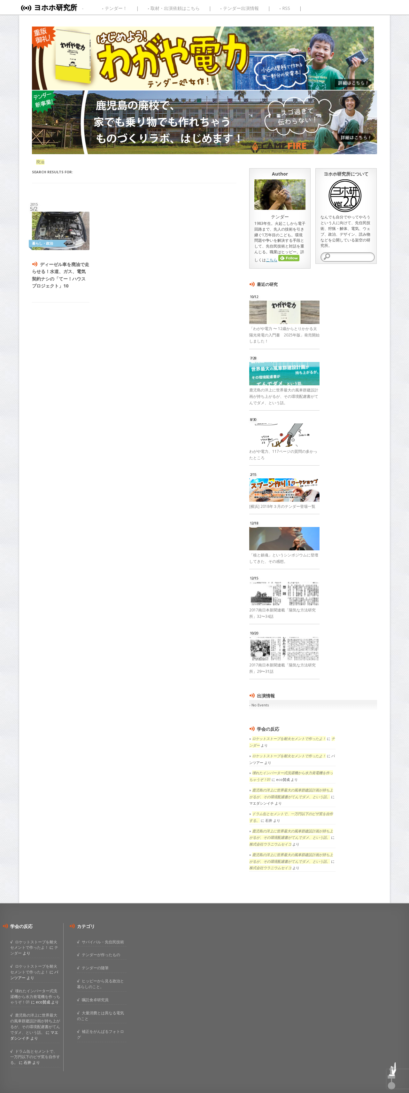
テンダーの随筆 (95, 967)
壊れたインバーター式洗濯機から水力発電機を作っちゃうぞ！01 (35, 996)
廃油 (40, 162)
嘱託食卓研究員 (95, 999)
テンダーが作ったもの (101, 954)
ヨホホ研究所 (55, 7)
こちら (271, 259)
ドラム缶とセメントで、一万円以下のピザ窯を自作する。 (35, 1057)
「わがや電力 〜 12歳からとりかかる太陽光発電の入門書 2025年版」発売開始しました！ (284, 335)
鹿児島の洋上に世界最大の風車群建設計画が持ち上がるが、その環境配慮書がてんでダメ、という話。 (283, 396)
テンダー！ (116, 8)
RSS (286, 8)
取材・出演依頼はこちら (175, 8)
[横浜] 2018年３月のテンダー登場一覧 (282, 506)
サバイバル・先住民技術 (103, 941)
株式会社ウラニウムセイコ (270, 844)
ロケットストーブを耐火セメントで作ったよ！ (289, 738)
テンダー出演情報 (241, 8)
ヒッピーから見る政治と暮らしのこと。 (100, 983)
